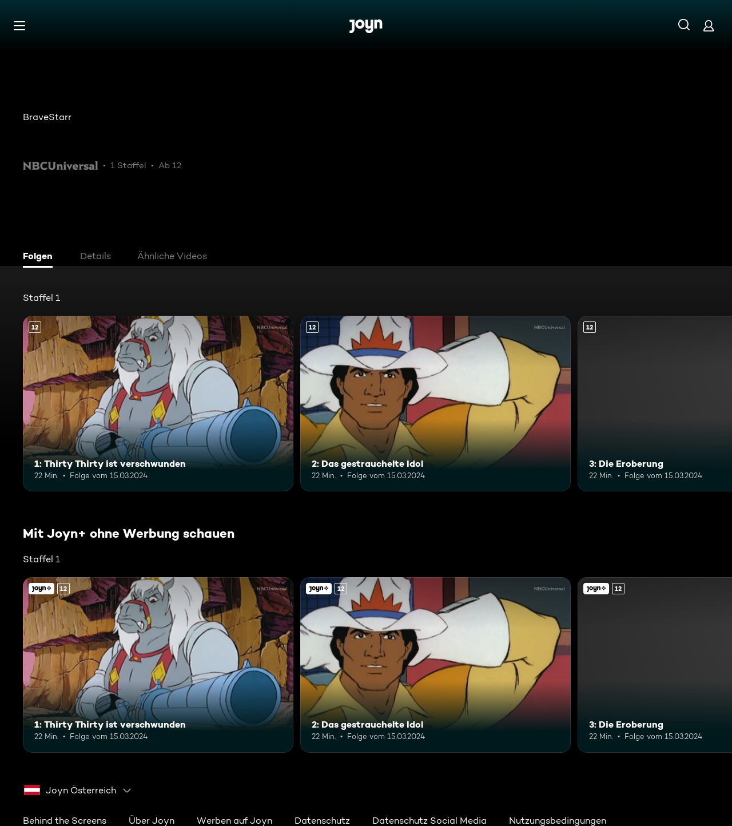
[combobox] (78, 790)
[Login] (709, 25)
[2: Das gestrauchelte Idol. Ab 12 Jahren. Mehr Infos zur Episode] (435, 403)
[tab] (41, 257)
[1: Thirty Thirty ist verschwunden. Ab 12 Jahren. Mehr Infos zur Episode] (158, 403)
